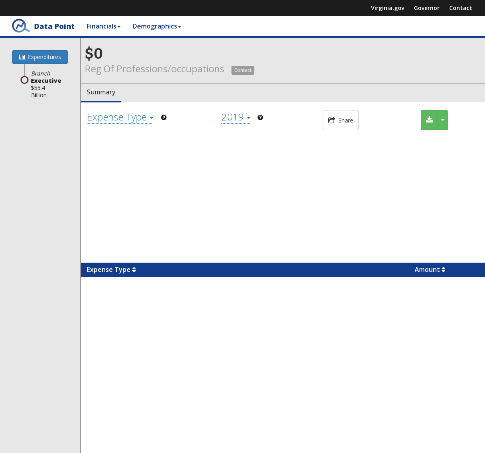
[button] (242, 68)
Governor (427, 8)
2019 (235, 116)
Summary (101, 92)
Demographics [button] (157, 26)
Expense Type (120, 116)
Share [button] (340, 120)
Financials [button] (104, 26)
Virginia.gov (387, 8)
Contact (460, 8)
